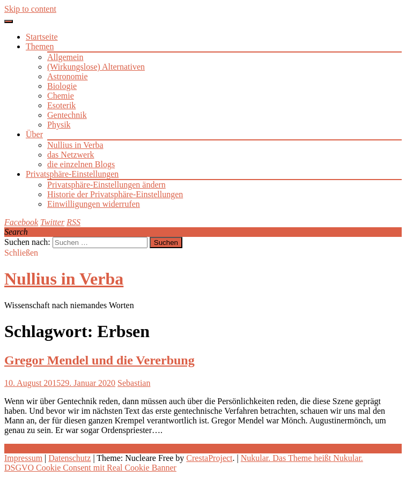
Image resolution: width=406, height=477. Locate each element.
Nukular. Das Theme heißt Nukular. (302, 458)
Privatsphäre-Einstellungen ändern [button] (106, 184)
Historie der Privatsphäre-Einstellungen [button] (115, 194)
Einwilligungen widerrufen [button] (93, 203)
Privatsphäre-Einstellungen (72, 173)
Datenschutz (69, 458)
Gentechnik (67, 115)
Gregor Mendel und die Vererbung (99, 360)
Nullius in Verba (75, 145)
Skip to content (30, 8)
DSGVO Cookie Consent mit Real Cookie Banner (90, 467)
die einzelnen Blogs (81, 164)
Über (34, 134)
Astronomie (67, 76)
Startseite (42, 36)
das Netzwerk (70, 154)
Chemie (60, 95)
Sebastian (133, 382)
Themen (40, 46)
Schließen (21, 252)
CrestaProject (209, 458)
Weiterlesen (24, 448)
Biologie (62, 86)
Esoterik (61, 105)
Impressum (23, 458)
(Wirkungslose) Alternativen (96, 66)
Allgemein (65, 57)
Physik (59, 124)
